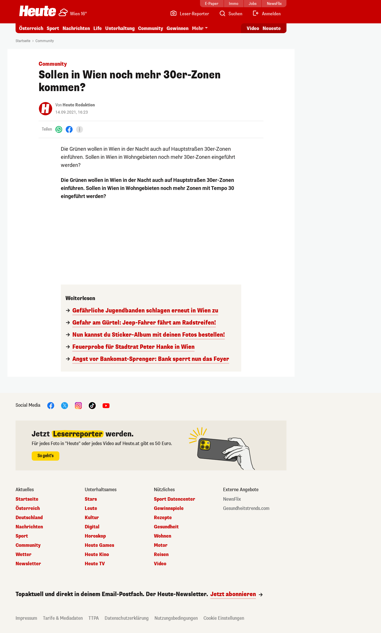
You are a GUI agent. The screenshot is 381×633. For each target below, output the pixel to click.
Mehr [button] (197, 28)
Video (160, 564)
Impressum (26, 618)
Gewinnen (177, 28)
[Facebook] (69, 129)
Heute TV (95, 564)
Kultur (92, 518)
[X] (64, 405)
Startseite (23, 41)
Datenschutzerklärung (127, 618)
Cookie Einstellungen (223, 618)
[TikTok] (92, 405)
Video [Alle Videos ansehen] (253, 28)
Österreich (31, 28)
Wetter (23, 554)
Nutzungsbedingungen (176, 618)
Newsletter (28, 564)
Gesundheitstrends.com (246, 508)
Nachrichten (76, 28)
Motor (160, 545)
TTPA (93, 618)
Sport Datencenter (174, 499)
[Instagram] (78, 405)
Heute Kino (97, 554)
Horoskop (95, 536)
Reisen (161, 554)
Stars (91, 499)
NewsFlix (232, 499)
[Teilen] (79, 129)
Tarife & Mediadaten (63, 618)
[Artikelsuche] (230, 14)
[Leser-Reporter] (189, 14)
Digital (92, 527)
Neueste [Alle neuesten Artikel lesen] (272, 28)
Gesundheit (166, 527)
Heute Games (99, 545)
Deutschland (29, 518)
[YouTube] (106, 405)
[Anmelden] (266, 14)
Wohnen (162, 536)
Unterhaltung (120, 28)
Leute (91, 508)
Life (97, 28)
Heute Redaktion (79, 105)
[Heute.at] (37, 10)
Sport (53, 28)
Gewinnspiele (169, 508)
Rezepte (163, 518)
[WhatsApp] (58, 129)
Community (150, 28)
